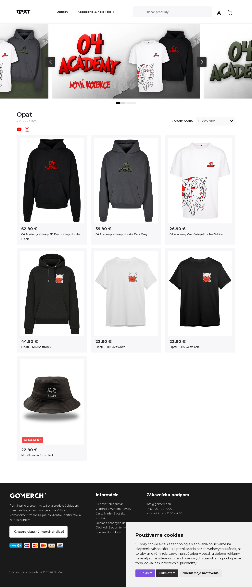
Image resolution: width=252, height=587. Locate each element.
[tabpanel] (126, 61)
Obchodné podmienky (111, 527)
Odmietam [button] (167, 573)
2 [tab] (131, 103)
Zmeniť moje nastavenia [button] (200, 573)
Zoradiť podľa (182, 121)
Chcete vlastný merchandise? (39, 532)
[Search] (172, 11)
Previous (50, 62)
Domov (62, 12)
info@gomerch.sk (158, 504)
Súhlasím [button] (145, 573)
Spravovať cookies (108, 532)
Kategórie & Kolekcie (96, 12)
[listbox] (215, 121)
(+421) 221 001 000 (159, 509)
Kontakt (101, 518)
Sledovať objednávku (110, 504)
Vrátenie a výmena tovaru (113, 509)
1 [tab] (121, 103)
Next (202, 62)
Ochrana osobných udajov (113, 523)
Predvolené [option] (206, 120)
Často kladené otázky (110, 513)
